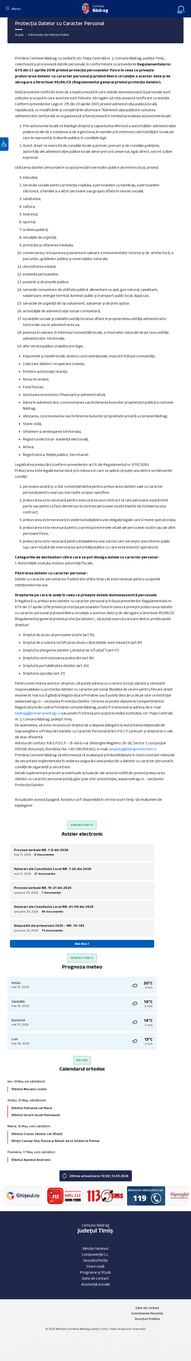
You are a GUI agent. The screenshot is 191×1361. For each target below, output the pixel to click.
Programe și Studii (95, 1272)
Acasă (19, 35)
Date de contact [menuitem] (147, 1308)
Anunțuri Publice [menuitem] (147, 1319)
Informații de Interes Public (49, 35)
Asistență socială (95, 1284)
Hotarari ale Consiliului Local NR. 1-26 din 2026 (52, 869)
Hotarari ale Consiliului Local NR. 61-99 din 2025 (54, 907)
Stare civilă (95, 1266)
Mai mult (82, 943)
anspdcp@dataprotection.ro (133, 749)
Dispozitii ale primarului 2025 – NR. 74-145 (49, 925)
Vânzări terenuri (95, 1248)
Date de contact (95, 1278)
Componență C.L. (95, 1254)
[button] (4, 145)
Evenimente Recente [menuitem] (147, 1313)
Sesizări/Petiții (95, 1260)
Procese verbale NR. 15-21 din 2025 (42, 888)
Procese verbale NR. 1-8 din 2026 (41, 850)
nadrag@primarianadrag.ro (37, 713)
